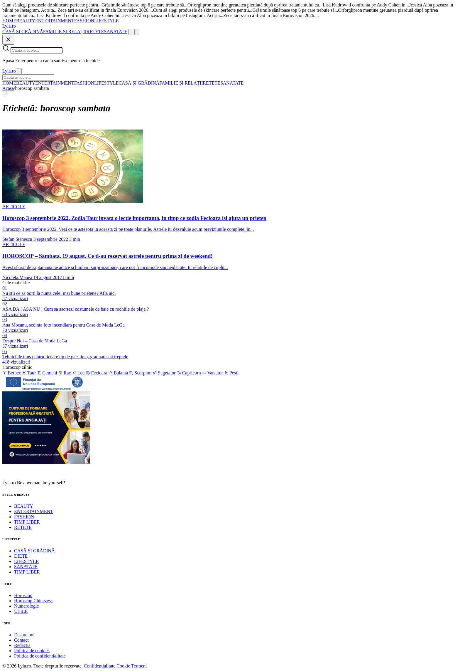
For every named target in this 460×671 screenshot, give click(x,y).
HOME (9, 20)
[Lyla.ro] (9, 25)
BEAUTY (25, 20)
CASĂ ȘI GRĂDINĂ (22, 31)
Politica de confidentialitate (40, 655)
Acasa (8, 88)
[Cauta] (130, 32)
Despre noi (24, 634)
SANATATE (115, 31)
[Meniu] (136, 32)
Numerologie (26, 605)
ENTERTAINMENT (54, 20)
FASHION (84, 20)
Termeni (139, 665)
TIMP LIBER (27, 521)
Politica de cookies (32, 650)
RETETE (95, 31)
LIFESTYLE (106, 20)
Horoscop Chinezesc (33, 600)
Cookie (123, 665)
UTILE (21, 611)
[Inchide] (8, 40)
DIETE (21, 556)
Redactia (22, 645)
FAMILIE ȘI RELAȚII (65, 31)
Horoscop (23, 595)
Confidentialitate (100, 665)
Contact (21, 640)
